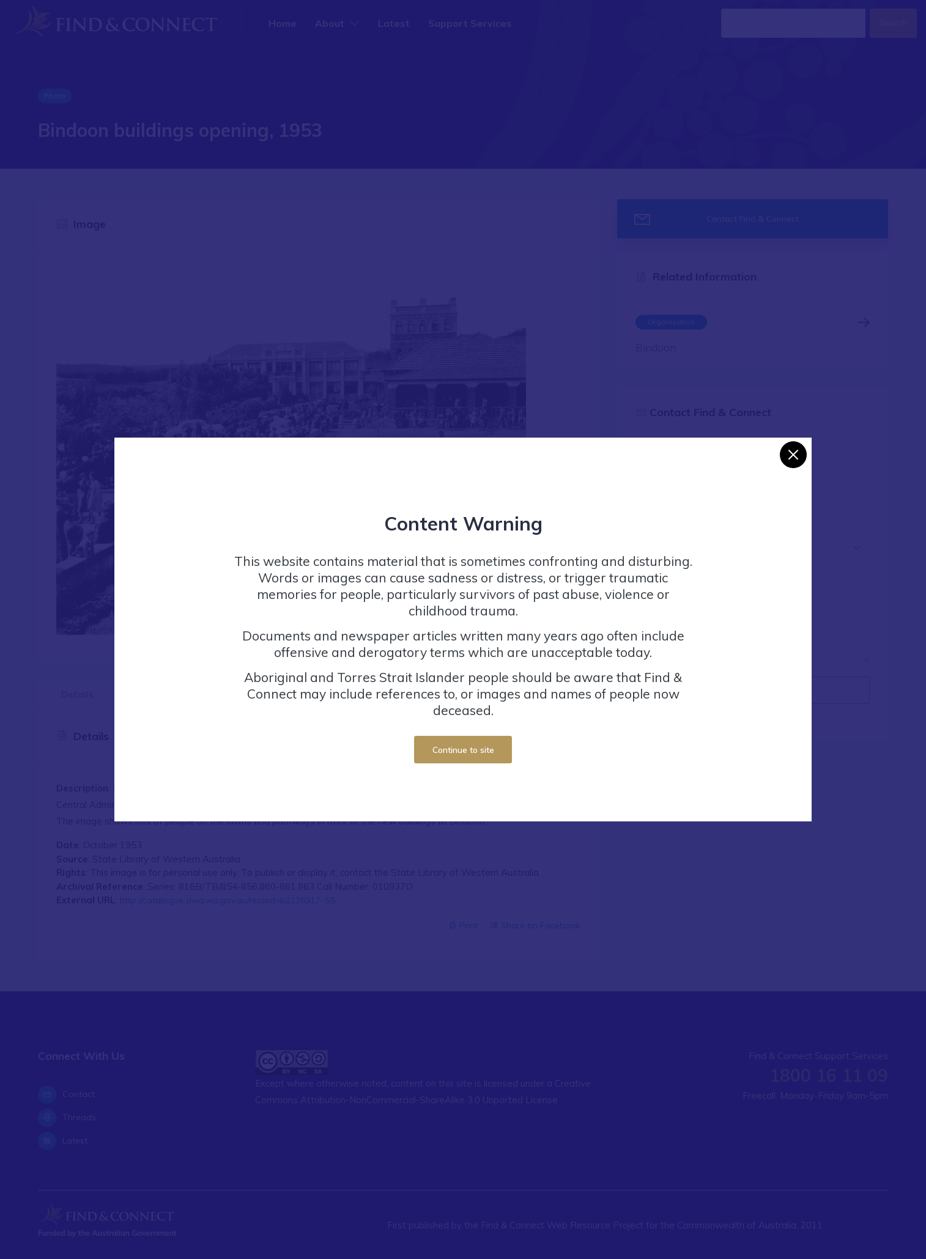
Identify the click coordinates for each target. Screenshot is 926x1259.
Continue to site (463, 749)
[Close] (793, 454)
